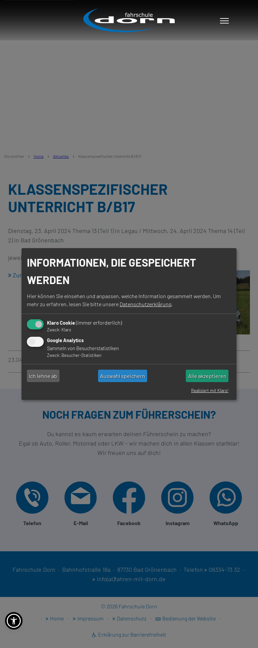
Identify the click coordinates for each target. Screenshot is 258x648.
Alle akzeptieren (207, 376)
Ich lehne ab (43, 376)
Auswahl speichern (122, 376)
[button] (14, 621)
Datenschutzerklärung (145, 304)
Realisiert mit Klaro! (209, 390)
